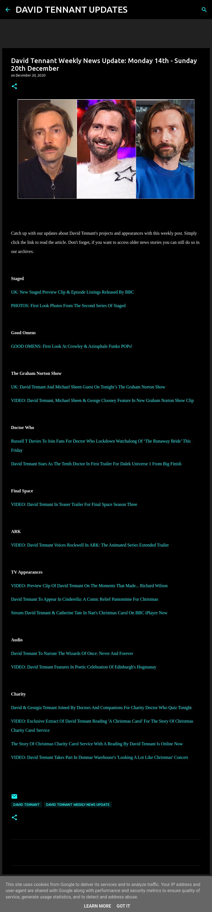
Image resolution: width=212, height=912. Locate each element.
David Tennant (26, 804)
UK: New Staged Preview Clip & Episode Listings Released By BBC (72, 292)
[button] (14, 86)
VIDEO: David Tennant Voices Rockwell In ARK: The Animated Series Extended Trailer (90, 545)
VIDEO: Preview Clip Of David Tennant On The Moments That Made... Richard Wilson (89, 585)
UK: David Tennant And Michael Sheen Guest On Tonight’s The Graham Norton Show (88, 387)
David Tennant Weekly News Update (78, 804)
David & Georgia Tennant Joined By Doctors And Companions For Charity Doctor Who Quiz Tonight (101, 707)
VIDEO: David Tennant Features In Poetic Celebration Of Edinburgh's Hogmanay (83, 667)
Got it (123, 906)
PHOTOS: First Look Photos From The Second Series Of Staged (68, 305)
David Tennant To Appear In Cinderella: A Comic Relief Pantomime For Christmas (84, 599)
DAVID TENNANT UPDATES (71, 9)
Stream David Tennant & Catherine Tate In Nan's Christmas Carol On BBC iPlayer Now (89, 612)
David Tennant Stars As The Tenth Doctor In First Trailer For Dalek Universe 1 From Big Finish (96, 463)
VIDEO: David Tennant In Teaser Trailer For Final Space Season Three (74, 504)
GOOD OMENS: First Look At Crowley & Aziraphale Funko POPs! (71, 346)
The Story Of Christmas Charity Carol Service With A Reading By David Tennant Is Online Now (97, 743)
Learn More (97, 906)
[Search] (135, 9)
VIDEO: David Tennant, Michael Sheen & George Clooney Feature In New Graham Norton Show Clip (102, 400)
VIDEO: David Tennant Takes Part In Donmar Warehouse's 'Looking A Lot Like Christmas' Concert (99, 757)
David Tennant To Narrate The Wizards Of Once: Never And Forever (72, 653)
